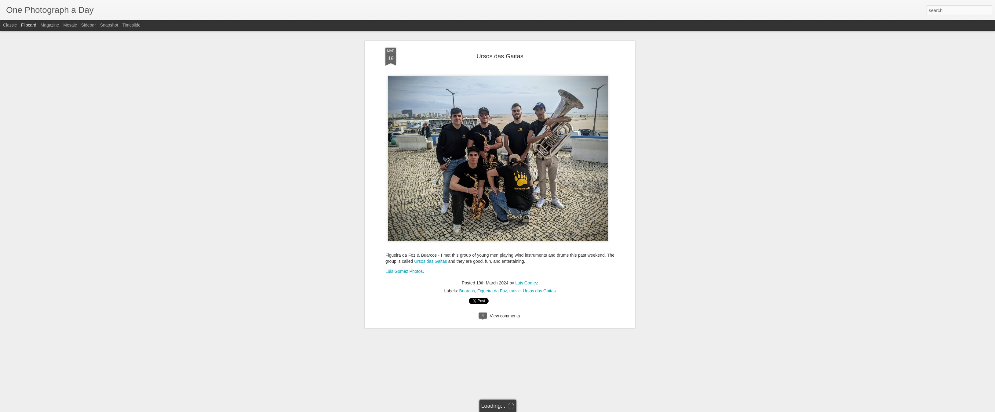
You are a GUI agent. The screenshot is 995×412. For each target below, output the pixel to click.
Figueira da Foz (492, 125)
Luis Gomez (526, 117)
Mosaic (70, 25)
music (515, 125)
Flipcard (28, 25)
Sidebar (88, 25)
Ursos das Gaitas (430, 95)
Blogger (516, 408)
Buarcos (467, 125)
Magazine (50, 25)
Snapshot (109, 25)
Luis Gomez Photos (404, 105)
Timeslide (131, 25)
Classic (10, 25)
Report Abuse (534, 408)
